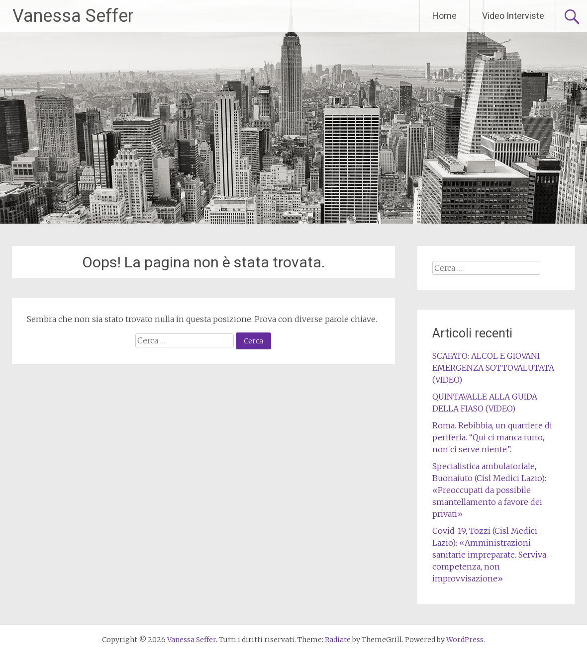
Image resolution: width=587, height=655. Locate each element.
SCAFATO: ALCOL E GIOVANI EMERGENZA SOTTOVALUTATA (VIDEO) (493, 368)
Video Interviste (513, 15)
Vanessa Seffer (73, 15)
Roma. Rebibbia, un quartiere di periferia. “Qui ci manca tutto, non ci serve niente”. (492, 437)
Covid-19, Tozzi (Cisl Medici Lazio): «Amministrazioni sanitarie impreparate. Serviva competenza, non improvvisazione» (489, 554)
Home (444, 15)
